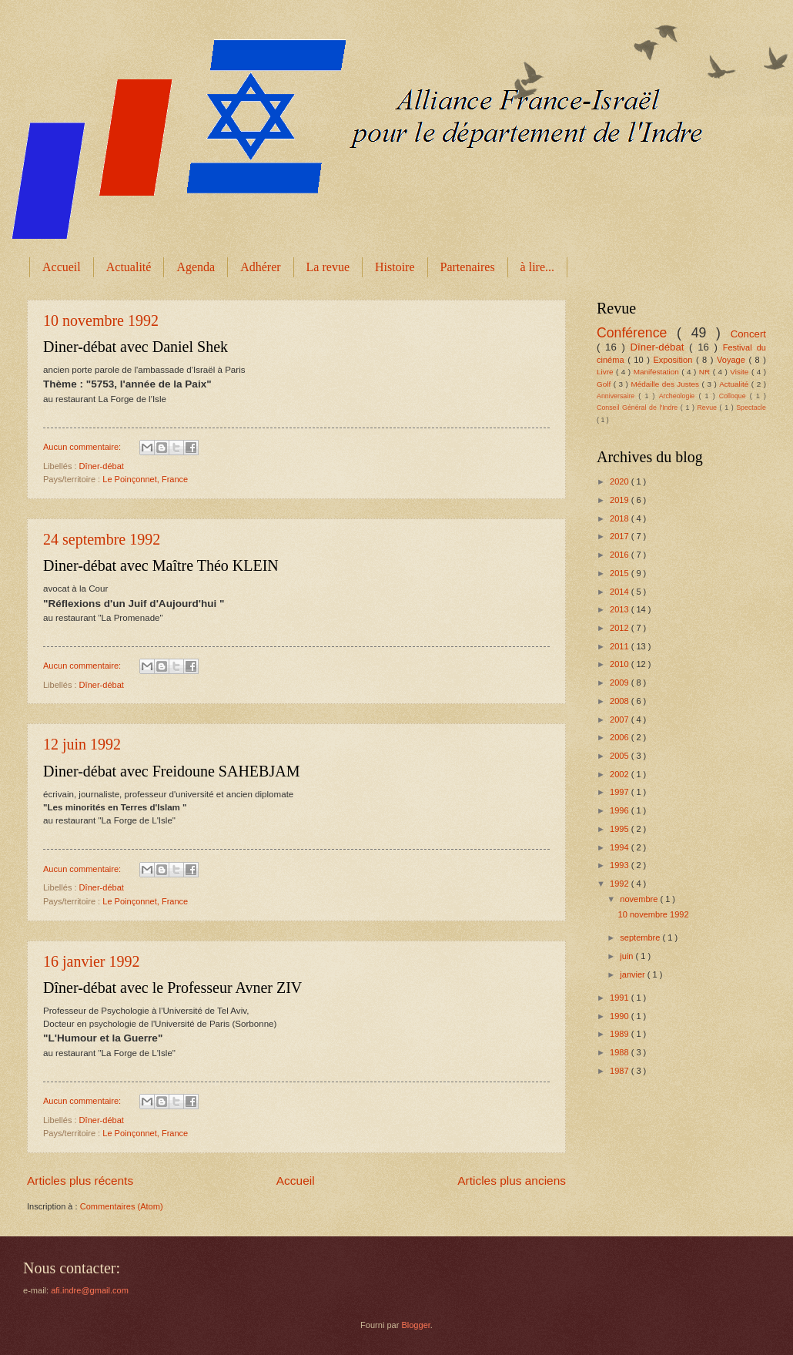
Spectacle (751, 407)
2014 (620, 591)
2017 (620, 536)
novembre (640, 899)
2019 (620, 500)
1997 (620, 792)
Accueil (61, 266)
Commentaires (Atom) (121, 1206)
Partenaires (467, 266)
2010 (620, 664)
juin (627, 956)
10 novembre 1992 (101, 320)
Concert (748, 334)
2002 (620, 774)
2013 (620, 609)
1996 (620, 810)
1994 (620, 847)
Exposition (674, 359)
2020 (620, 481)
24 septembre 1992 (101, 539)
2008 (620, 701)
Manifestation (658, 371)
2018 (620, 518)
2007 (620, 719)
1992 (620, 883)
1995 (620, 828)
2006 (620, 737)
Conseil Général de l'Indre (639, 407)
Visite (740, 371)
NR (706, 371)
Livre (606, 371)
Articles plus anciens (511, 1180)
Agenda (195, 266)
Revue (708, 407)
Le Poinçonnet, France (145, 479)
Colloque (734, 396)
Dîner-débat (101, 466)
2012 (620, 627)
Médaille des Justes (666, 384)
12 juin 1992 (82, 744)
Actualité (129, 266)
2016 (620, 554)
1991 (620, 997)
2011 (620, 646)
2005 (620, 755)
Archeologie (679, 396)
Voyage (732, 359)
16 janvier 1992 (91, 961)
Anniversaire (617, 396)
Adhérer (260, 266)
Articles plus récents (80, 1180)
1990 (620, 1016)
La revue (328, 266)
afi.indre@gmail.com (90, 1290)
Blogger (415, 1325)
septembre (641, 937)
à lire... (537, 266)
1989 (620, 1033)
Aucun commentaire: (83, 446)
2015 (620, 573)
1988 (620, 1052)
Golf (605, 384)
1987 (620, 1070)
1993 (620, 865)
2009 (620, 682)
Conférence (637, 332)
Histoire (395, 266)
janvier (633, 974)
